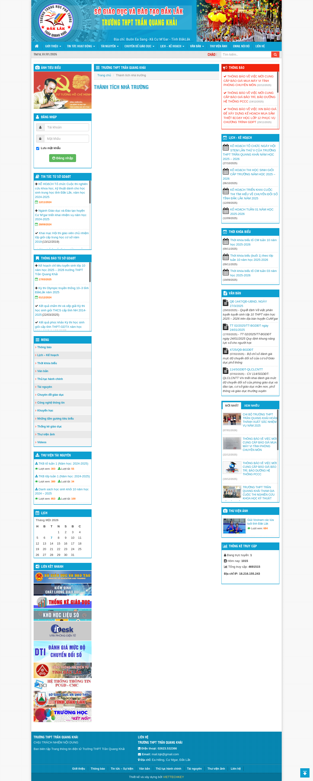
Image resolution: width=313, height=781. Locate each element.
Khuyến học (45, 410)
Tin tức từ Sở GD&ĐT (56, 177)
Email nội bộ (241, 46)
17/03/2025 (45, 279)
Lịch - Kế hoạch (240, 138)
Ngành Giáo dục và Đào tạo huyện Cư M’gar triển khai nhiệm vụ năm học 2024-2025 (60, 215)
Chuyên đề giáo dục (139, 46)
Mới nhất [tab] (232, 405)
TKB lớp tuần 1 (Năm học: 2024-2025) (62, 476)
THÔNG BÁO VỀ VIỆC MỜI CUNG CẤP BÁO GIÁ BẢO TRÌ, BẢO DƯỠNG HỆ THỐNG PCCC (249, 97)
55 (72, 468)
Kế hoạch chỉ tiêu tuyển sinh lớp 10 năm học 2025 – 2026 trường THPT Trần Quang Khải (60, 270)
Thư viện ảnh (218, 46)
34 (72, 481)
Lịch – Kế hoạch (172, 46)
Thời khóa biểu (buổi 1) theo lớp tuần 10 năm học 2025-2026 (251, 258)
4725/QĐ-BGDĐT (241, 349)
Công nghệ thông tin (51, 402)
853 (53, 498)
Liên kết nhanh (52, 566)
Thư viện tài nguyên (56, 455)
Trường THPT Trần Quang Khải (123, 68)
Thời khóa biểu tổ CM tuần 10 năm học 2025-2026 (253, 242)
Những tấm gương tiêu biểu (55, 418)
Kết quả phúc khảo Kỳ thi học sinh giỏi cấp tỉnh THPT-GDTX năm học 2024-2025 (59, 327)
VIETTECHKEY (173, 777)
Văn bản (197, 46)
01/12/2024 (45, 297)
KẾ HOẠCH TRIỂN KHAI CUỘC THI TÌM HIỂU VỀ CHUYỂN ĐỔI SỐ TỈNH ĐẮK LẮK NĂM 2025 (250, 194)
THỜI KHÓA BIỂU (240, 232)
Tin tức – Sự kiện (122, 768)
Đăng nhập (49, 117)
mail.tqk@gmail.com (165, 754)
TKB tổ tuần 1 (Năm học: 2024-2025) (61, 463)
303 (53, 468)
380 (53, 481)
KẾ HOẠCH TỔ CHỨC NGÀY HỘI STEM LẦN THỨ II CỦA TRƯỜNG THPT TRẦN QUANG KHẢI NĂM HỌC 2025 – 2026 (249, 152)
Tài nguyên (110, 46)
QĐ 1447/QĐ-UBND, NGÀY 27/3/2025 (248, 304)
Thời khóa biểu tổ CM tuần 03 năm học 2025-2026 (253, 273)
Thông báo (44, 347)
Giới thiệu (53, 46)
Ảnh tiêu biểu (51, 68)
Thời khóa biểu (47, 363)
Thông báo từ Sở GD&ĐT (58, 258)
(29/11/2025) (264, 122)
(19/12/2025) (256, 101)
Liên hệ (260, 46)
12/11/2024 (45, 202)
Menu (45, 340)
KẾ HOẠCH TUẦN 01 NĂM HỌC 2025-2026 (252, 212)
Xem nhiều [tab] (251, 405)
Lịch (44, 513)
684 (265, 528)
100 (73, 498)
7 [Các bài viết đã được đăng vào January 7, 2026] (51, 537)
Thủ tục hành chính (50, 379)
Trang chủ (104, 75)
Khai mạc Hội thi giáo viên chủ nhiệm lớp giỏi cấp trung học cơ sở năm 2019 (62, 237)
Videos (41, 442)
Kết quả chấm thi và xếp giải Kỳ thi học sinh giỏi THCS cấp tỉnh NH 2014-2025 (60, 310)
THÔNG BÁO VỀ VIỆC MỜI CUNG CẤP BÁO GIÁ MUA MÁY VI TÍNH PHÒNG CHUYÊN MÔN (249, 81)
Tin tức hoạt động (81, 46)
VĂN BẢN (235, 293)
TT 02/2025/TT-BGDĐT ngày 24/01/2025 (249, 328)
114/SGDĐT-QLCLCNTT (246, 369)
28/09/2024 (45, 224)
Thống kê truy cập (243, 546)
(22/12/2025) (264, 85)
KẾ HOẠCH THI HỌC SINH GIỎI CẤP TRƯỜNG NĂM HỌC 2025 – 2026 (249, 174)
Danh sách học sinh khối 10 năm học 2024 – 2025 (62, 491)
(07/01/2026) (230, 430)
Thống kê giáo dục (49, 426)
